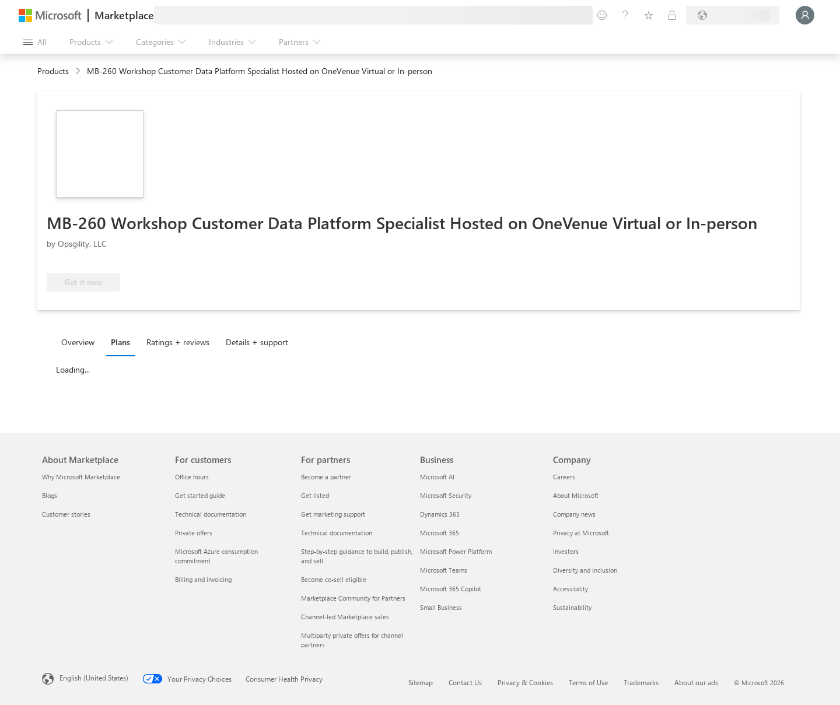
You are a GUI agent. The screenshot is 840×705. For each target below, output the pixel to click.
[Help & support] (625, 15)
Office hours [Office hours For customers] (192, 476)
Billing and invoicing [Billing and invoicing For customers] (203, 579)
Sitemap (420, 682)
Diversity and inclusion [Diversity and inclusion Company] (585, 570)
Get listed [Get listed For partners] (315, 495)
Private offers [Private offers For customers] (193, 532)
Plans (120, 342)
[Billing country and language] (732, 15)
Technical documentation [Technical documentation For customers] (210, 514)
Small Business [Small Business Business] (441, 607)
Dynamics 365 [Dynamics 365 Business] (440, 514)
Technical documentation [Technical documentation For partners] (336, 532)
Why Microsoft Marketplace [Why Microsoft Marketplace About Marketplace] (81, 476)
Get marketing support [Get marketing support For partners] (333, 514)
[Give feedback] (602, 15)
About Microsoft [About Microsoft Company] (575, 495)
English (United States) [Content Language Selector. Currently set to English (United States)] (94, 677)
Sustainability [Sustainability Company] (572, 607)
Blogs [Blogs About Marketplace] (49, 495)
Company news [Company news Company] (574, 514)
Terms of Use (588, 682)
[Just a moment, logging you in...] (805, 15)
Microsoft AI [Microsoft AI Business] (437, 476)
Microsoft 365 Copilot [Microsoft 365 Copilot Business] (450, 588)
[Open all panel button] (35, 42)
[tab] (81, 342)
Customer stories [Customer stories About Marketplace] (66, 514)
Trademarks (641, 682)
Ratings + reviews (177, 342)
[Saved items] (648, 15)
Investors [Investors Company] (566, 551)
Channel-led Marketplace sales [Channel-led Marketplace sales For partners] (345, 616)
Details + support (257, 342)
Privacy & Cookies (525, 682)
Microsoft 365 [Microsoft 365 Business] (439, 532)
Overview (77, 342)
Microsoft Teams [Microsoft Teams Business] (443, 570)
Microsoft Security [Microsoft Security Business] (445, 495)
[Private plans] (672, 15)
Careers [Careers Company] (564, 476)
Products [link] (53, 70)
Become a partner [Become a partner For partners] (326, 476)
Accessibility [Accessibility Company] (570, 588)
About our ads (696, 682)
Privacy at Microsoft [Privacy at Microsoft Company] (581, 532)
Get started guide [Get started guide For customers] (200, 495)
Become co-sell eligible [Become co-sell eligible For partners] (333, 579)
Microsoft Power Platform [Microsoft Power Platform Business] (456, 551)
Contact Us (465, 682)
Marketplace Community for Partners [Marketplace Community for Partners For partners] (353, 598)
